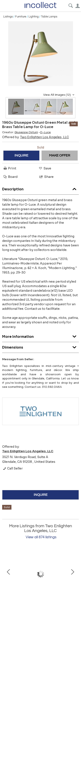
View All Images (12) (59, 95)
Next (72, 574)
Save (44, 168)
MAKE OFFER (59, 155)
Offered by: (35, 137)
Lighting (34, 16)
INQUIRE (21, 155)
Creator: (20, 132)
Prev (8, 574)
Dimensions (40, 346)
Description (40, 188)
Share (46, 177)
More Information (40, 335)
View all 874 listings (41, 537)
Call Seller (12, 468)
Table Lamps (49, 16)
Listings (8, 16)
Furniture (20, 16)
